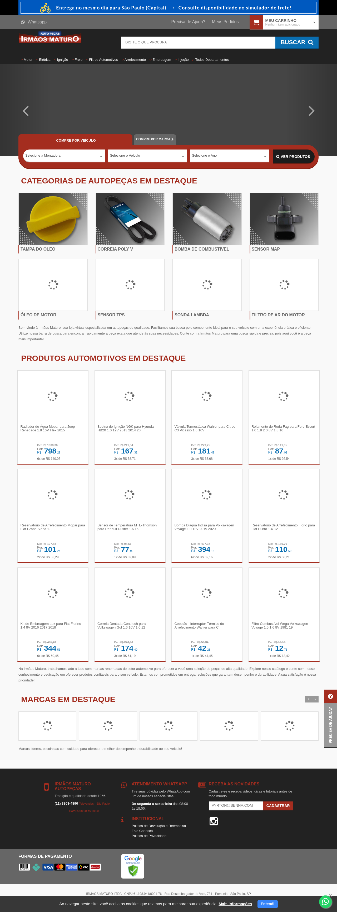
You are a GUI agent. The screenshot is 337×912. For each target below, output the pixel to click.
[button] (25, 110)
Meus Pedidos (225, 21)
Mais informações (235, 903)
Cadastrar (278, 808)
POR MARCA (155, 139)
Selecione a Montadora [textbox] (43, 156)
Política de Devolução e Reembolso (159, 829)
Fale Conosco (142, 834)
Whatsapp (34, 22)
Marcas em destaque (68, 702)
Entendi (267, 904)
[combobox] (64, 156)
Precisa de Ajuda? (188, 21)
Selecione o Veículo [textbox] (125, 156)
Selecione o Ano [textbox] (204, 156)
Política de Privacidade (149, 838)
